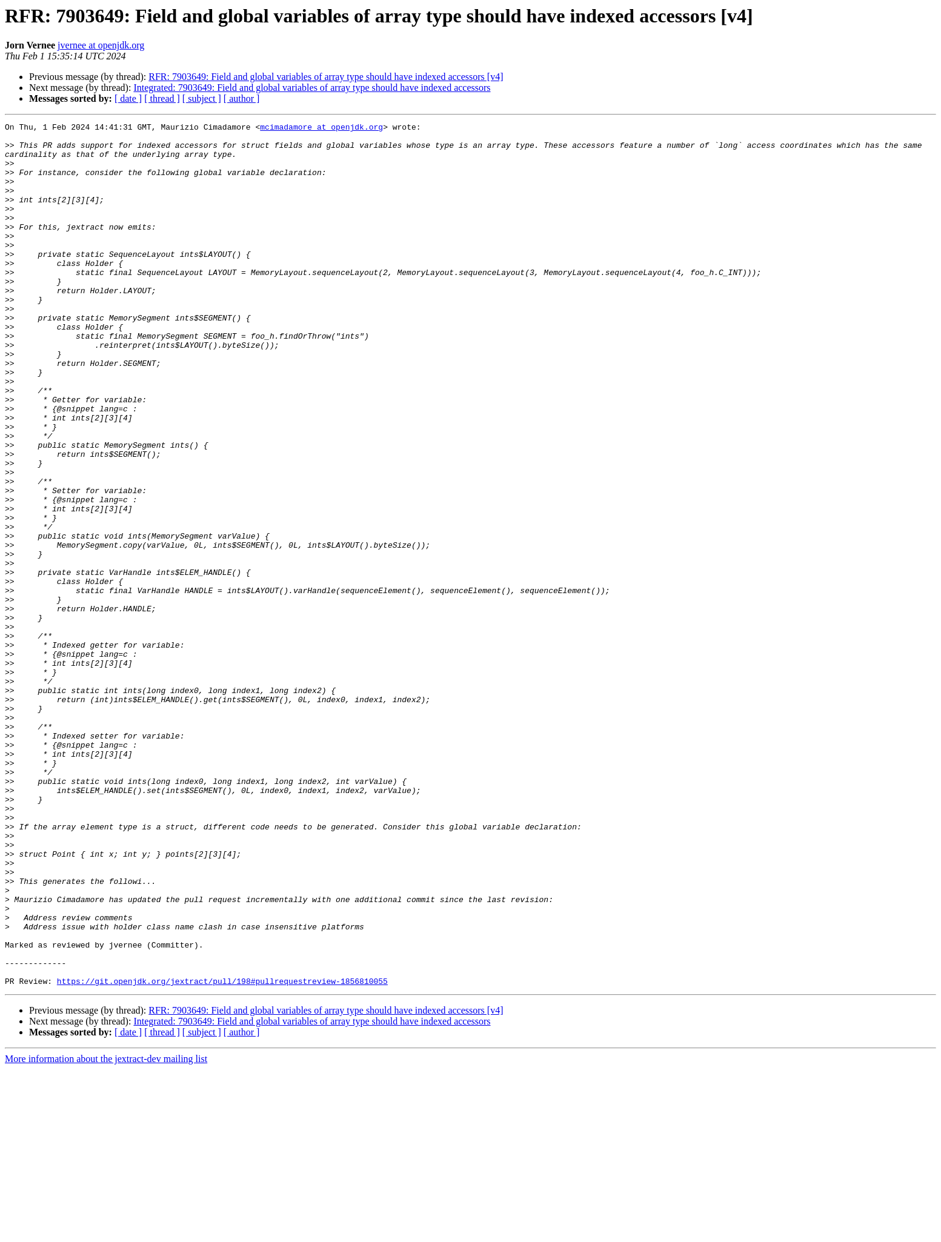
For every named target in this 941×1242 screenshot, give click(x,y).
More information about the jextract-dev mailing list (106, 1231)
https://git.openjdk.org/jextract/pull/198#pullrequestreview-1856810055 (222, 1153)
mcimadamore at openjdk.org (321, 128)
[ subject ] (201, 98)
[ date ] (128, 98)
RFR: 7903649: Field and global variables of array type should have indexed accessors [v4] (325, 76)
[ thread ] (162, 98)
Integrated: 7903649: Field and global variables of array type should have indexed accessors (311, 87)
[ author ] (242, 98)
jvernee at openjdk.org (101, 45)
